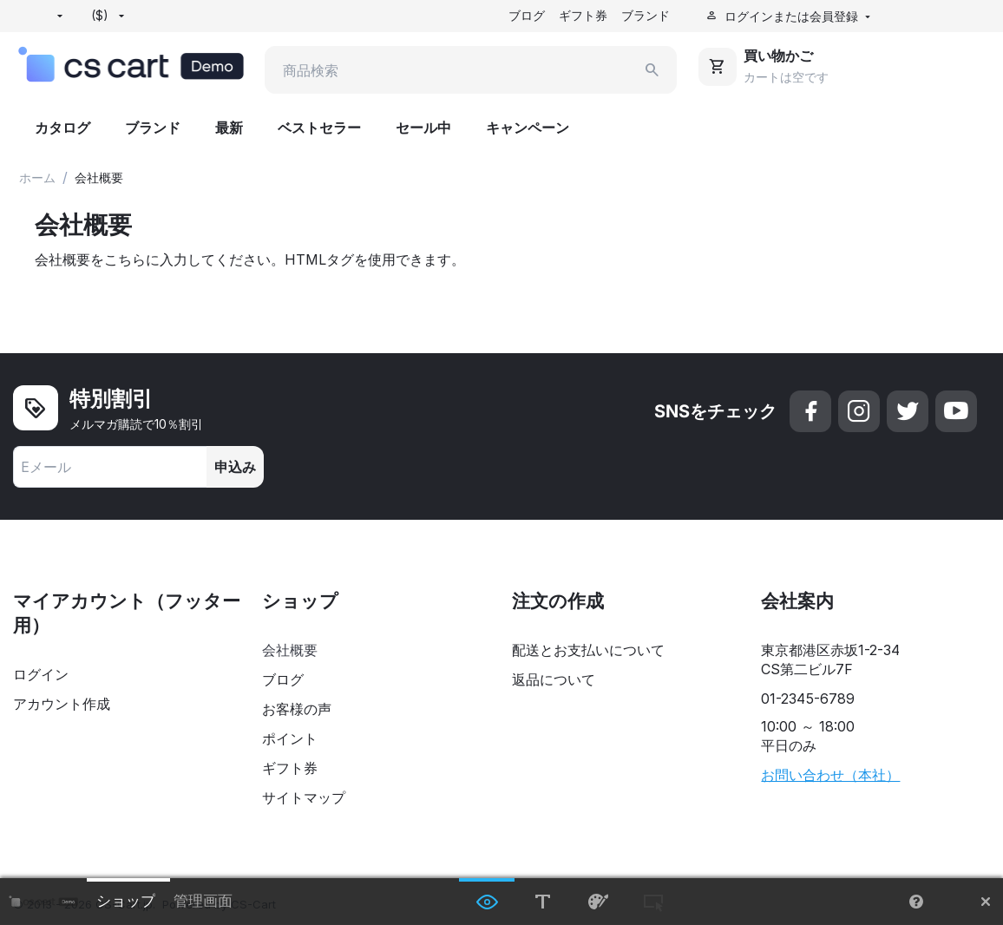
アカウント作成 (61, 704)
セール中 (423, 128)
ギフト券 (583, 15)
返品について (553, 680)
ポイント (290, 739)
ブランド (645, 15)
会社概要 (290, 650)
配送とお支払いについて (588, 650)
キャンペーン (527, 128)
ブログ (526, 15)
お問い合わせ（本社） (830, 775)
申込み (235, 467)
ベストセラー (319, 128)
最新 (229, 128)
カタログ (62, 128)
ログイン (41, 675)
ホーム (37, 178)
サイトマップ (303, 798)
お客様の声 (296, 709)
